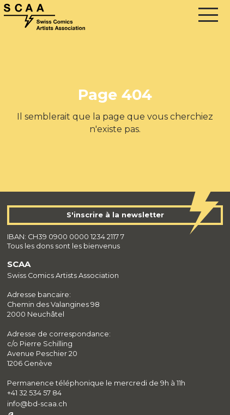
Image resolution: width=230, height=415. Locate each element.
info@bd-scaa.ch (37, 404)
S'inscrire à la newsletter (115, 215)
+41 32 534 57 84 (34, 393)
